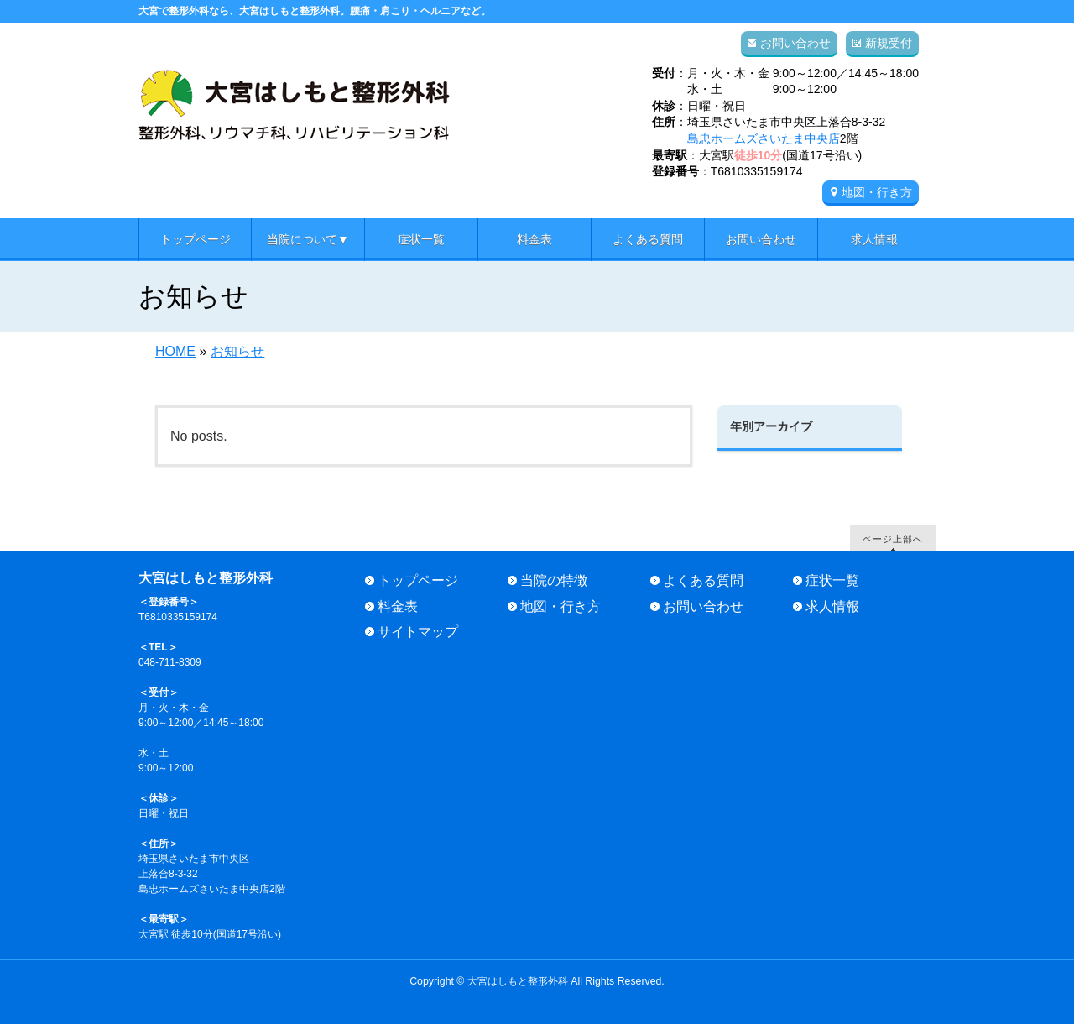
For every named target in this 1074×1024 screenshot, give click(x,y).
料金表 (398, 606)
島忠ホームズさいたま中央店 (763, 138)
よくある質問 (703, 580)
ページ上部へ (893, 538)
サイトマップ (418, 631)
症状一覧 (832, 580)
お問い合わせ (795, 43)
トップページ (418, 580)
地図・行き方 (877, 192)
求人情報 (832, 606)
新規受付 (888, 43)
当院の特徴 (553, 580)
